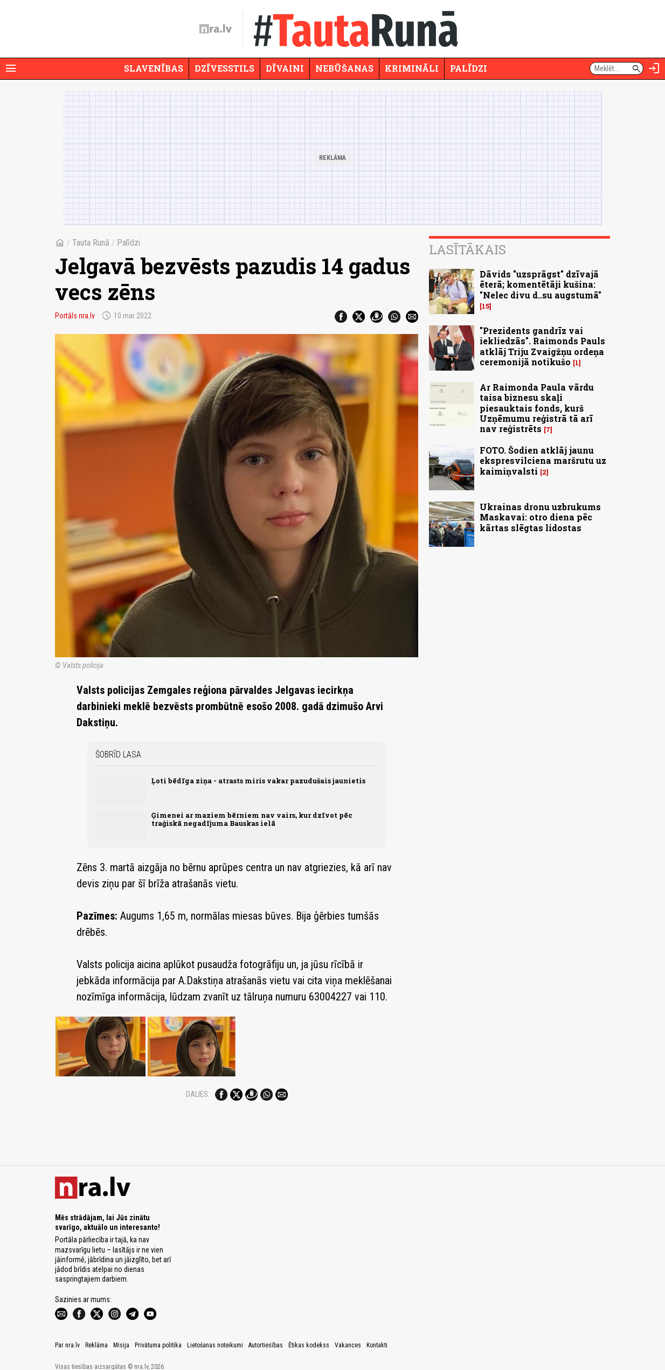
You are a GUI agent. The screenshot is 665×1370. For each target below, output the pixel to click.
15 (485, 306)
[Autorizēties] (654, 68)
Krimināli (412, 68)
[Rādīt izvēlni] (11, 68)
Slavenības (153, 68)
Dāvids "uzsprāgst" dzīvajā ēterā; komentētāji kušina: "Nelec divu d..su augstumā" (540, 284)
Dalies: (198, 976)
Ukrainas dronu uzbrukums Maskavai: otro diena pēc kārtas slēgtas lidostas (540, 517)
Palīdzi (468, 68)
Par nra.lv (67, 1332)
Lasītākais (467, 249)
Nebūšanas (344, 68)
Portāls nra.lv (75, 315)
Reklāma (96, 1332)
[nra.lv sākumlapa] (215, 29)
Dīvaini (285, 68)
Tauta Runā (90, 243)
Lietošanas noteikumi (215, 1332)
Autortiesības (265, 1332)
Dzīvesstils (224, 68)
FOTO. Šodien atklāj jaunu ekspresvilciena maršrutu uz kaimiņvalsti (543, 460)
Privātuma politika (158, 1332)
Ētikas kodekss (308, 1332)
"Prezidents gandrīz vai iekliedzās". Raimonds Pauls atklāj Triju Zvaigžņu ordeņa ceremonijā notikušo (542, 346)
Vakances (348, 1332)
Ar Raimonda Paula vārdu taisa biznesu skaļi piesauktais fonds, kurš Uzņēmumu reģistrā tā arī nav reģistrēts (537, 407)
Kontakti (376, 1332)
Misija (121, 1332)
